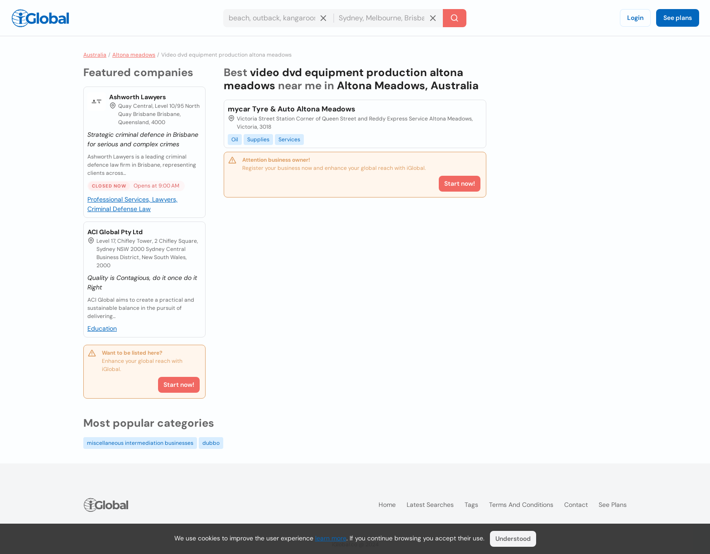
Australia (94, 54)
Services (289, 139)
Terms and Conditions (521, 505)
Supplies (258, 139)
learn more (330, 538)
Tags (471, 505)
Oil (234, 139)
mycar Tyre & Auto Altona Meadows (291, 109)
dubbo (211, 443)
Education (102, 328)
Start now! (178, 385)
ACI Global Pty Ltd (115, 232)
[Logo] (40, 18)
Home (387, 505)
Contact (576, 505)
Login (635, 18)
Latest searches (430, 505)
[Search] (454, 18)
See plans (677, 18)
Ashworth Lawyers (137, 97)
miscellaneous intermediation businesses (140, 443)
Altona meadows (133, 54)
